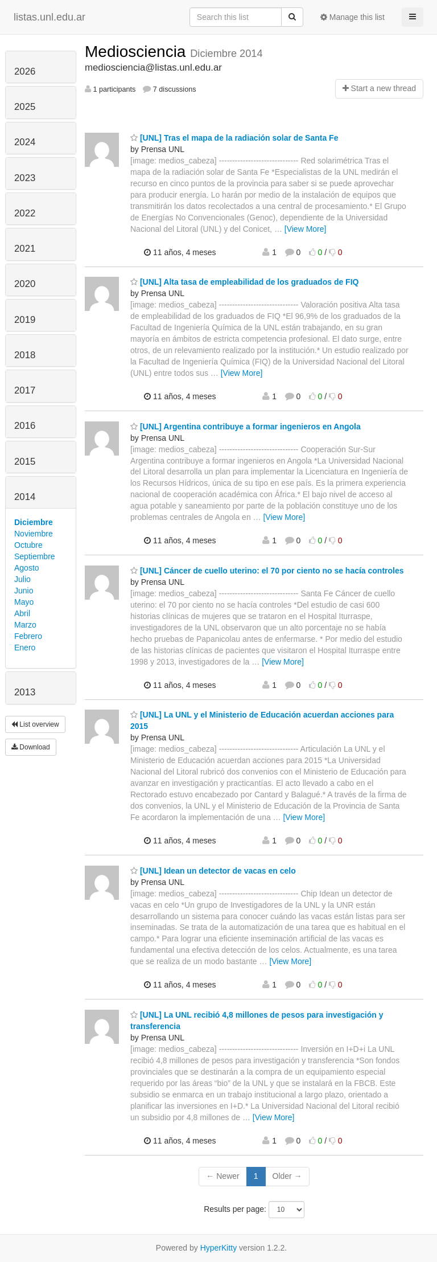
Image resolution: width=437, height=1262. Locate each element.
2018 (24, 355)
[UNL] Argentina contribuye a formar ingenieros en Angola (245, 426)
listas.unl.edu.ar (49, 17)
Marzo (25, 624)
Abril (22, 613)
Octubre (28, 545)
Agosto (26, 567)
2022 (24, 213)
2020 (24, 283)
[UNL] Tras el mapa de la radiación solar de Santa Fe (234, 137)
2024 (24, 142)
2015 (24, 461)
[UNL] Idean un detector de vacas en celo (213, 870)
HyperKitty (218, 1247)
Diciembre (33, 522)
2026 (24, 71)
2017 (24, 390)
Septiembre (34, 556)
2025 (24, 106)
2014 (24, 496)
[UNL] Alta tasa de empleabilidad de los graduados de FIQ (244, 281)
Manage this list (352, 17)
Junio (23, 590)
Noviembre (33, 533)
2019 (24, 319)
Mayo (24, 602)
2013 (24, 692)
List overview (35, 724)
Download (30, 747)
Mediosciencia (137, 51)
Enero (24, 647)
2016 (24, 425)
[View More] (306, 228)
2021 (24, 248)
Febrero (28, 636)
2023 (24, 178)
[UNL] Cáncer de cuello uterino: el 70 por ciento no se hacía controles (267, 570)
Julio (22, 579)
